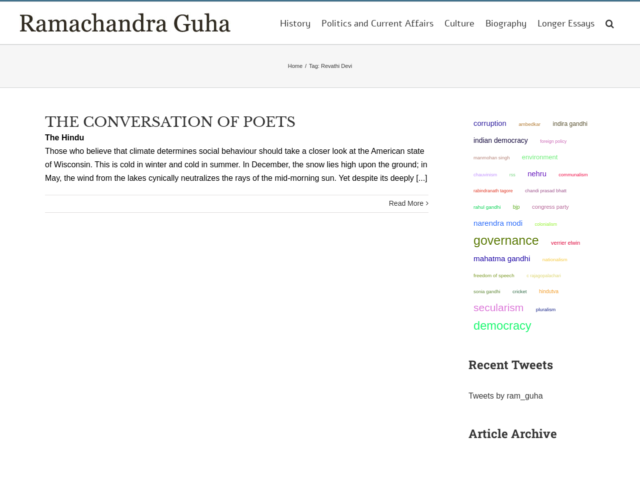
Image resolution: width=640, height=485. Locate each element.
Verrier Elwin (565, 243)
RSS (513, 174)
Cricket (519, 291)
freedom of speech (494, 275)
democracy (503, 325)
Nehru (537, 174)
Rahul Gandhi (487, 207)
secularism (499, 307)
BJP (516, 207)
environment (540, 157)
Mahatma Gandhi (502, 258)
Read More (406, 203)
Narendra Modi (498, 223)
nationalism (555, 259)
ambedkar (529, 124)
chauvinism (485, 174)
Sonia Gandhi (487, 291)
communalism (573, 174)
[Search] (610, 23)
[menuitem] (295, 23)
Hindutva (548, 291)
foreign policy (553, 141)
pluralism (546, 309)
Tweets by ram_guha (505, 396)
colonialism (546, 224)
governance (506, 240)
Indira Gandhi (570, 123)
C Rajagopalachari (543, 275)
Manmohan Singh (492, 157)
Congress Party (550, 207)
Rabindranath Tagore (493, 190)
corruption (490, 123)
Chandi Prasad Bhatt (545, 190)
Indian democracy (501, 140)
